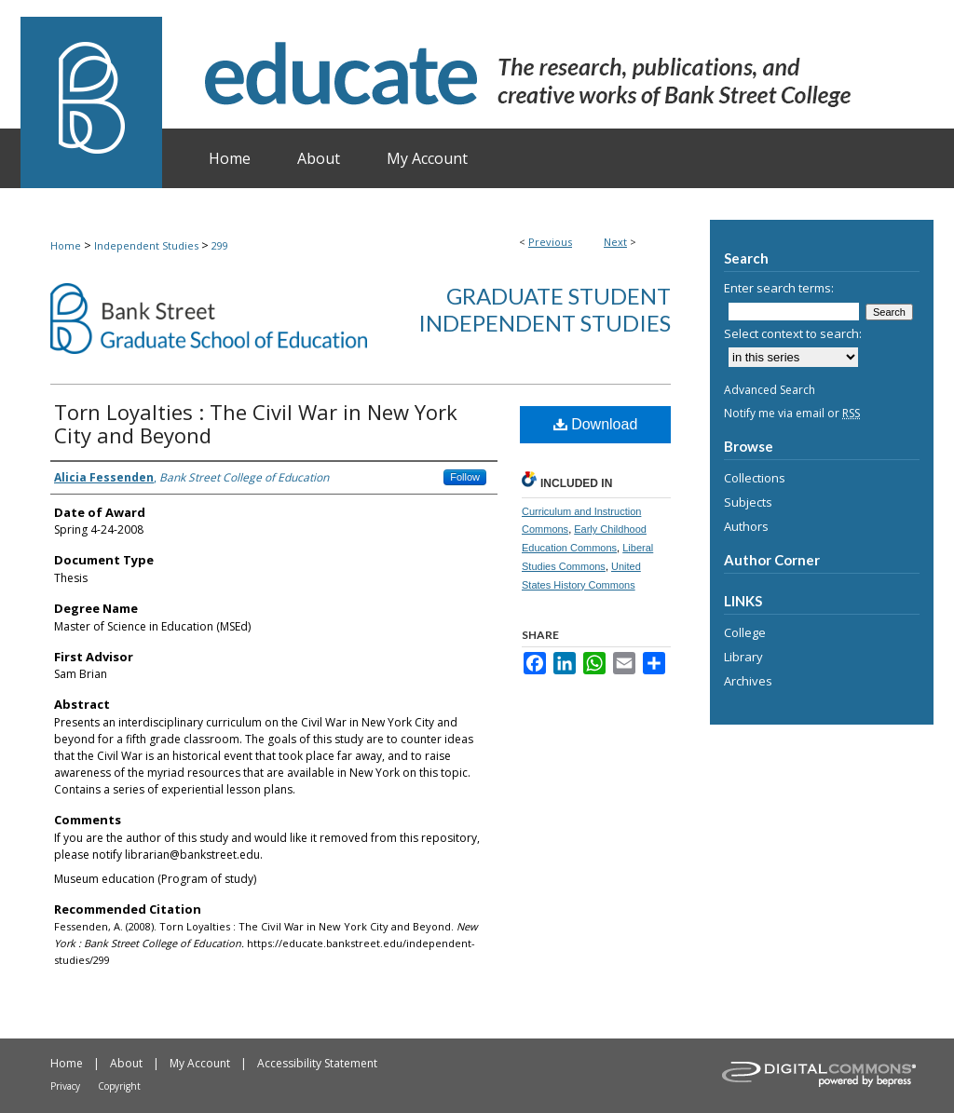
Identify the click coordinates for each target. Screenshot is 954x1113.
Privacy (65, 1086)
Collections (754, 477)
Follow (465, 476)
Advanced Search (769, 390)
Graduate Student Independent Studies (544, 309)
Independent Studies (146, 245)
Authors (746, 526)
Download (595, 424)
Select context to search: (793, 333)
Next (615, 242)
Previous (550, 242)
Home (65, 245)
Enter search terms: (779, 287)
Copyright (119, 1086)
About (126, 1063)
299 (219, 245)
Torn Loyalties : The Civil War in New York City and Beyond (255, 423)
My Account (200, 1063)
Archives (748, 680)
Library (743, 656)
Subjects (748, 502)
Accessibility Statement (317, 1063)
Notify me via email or (792, 413)
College (745, 632)
